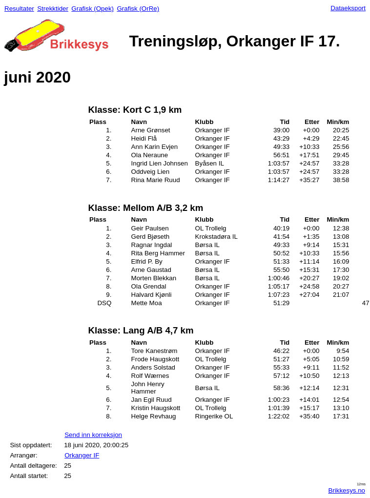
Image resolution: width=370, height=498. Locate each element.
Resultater (19, 8)
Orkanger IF (81, 455)
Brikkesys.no (346, 490)
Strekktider (52, 8)
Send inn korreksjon (93, 434)
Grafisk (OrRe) (138, 8)
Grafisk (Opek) (92, 8)
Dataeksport (348, 8)
